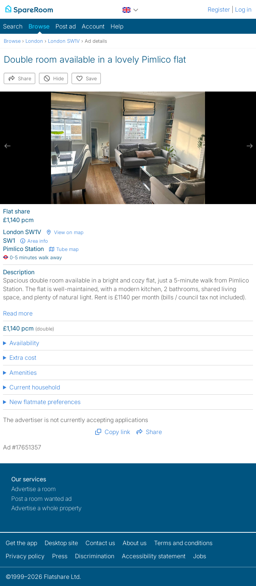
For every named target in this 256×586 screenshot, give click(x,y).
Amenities (23, 372)
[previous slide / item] (7, 146)
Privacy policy (25, 556)
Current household (34, 387)
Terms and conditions (183, 543)
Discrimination (94, 556)
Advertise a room (33, 489)
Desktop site (61, 543)
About (135, 543)
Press (59, 556)
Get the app (21, 543)
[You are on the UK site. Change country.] (130, 8)
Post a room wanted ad (41, 498)
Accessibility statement (154, 556)
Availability (24, 343)
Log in (243, 9)
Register (219, 9)
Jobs (199, 556)
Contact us (100, 543)
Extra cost (22, 357)
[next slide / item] (248, 146)
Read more (18, 313)
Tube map (63, 249)
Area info (33, 241)
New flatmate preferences (45, 402)
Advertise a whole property (46, 508)
